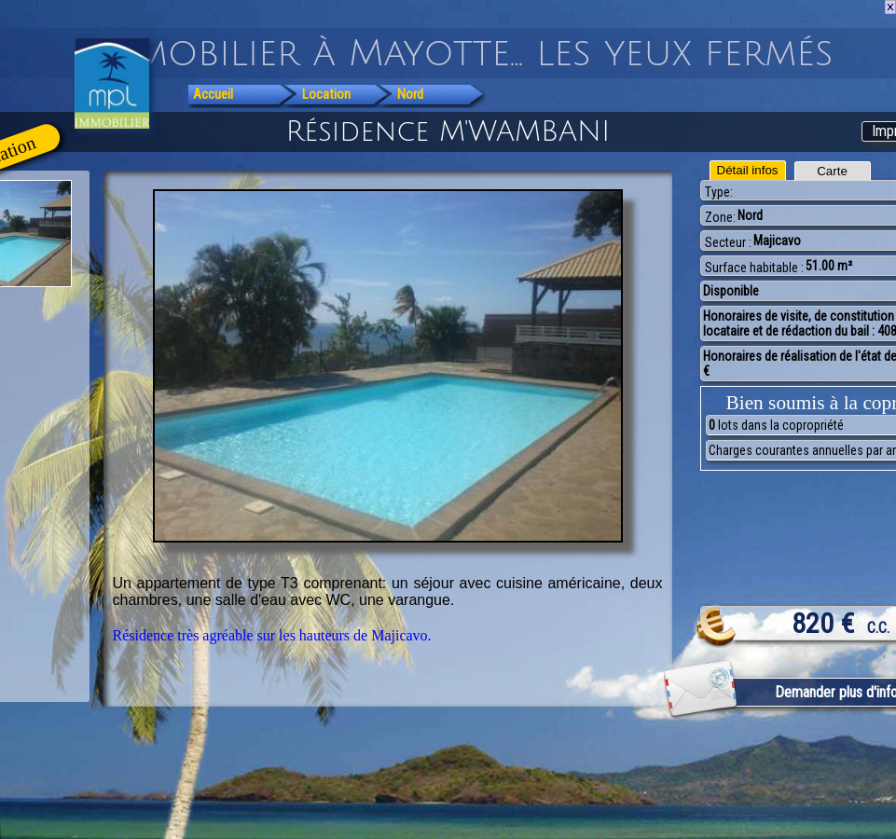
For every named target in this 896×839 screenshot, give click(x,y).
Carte (832, 171)
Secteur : (728, 242)
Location (326, 94)
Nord (410, 94)
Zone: (720, 217)
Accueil (213, 94)
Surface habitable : (754, 267)
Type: (719, 192)
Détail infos (748, 170)
